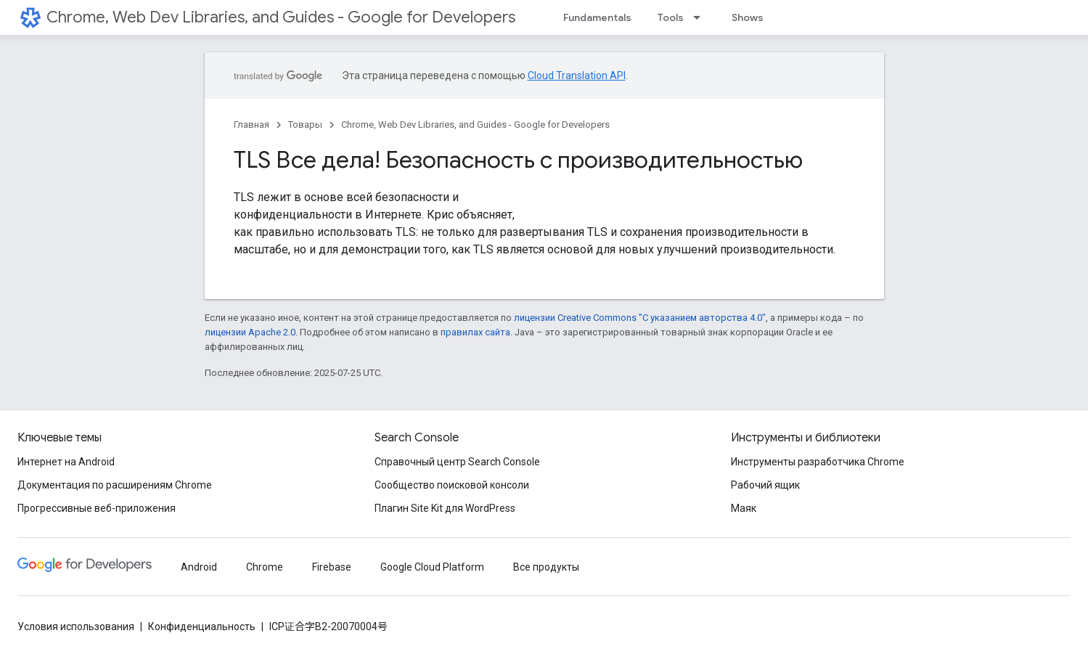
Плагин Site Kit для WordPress (445, 508)
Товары (305, 124)
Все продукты (546, 567)
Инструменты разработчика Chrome (817, 462)
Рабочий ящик (765, 485)
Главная (251, 124)
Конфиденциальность (201, 626)
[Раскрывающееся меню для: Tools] (701, 17)
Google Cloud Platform (432, 567)
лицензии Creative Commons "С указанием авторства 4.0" (640, 317)
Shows (748, 17)
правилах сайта (475, 332)
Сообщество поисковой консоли (452, 485)
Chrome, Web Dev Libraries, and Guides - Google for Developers (280, 17)
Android (199, 567)
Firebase (331, 567)
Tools (671, 17)
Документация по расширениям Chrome (114, 485)
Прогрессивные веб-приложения (96, 508)
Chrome (264, 567)
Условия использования (75, 626)
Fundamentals (597, 17)
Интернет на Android (66, 462)
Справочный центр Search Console (457, 462)
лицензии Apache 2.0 (250, 332)
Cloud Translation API (577, 75)
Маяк (743, 508)
